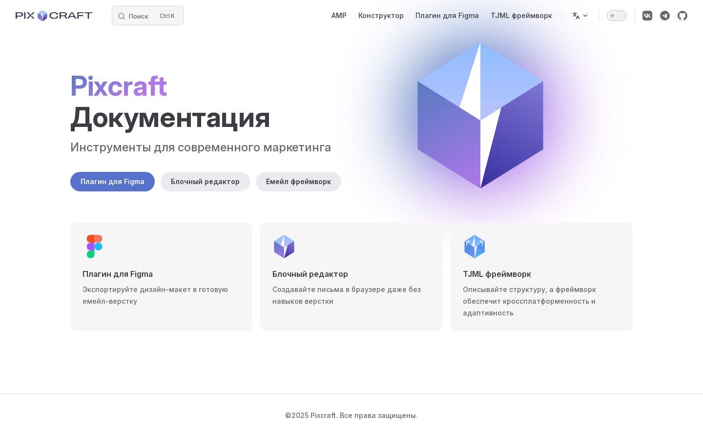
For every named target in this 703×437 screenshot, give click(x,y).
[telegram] (665, 15)
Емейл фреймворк (298, 181)
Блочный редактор (205, 181)
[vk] (647, 15)
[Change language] (580, 15)
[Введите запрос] (148, 15)
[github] (682, 15)
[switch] (616, 15)
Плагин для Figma (113, 181)
